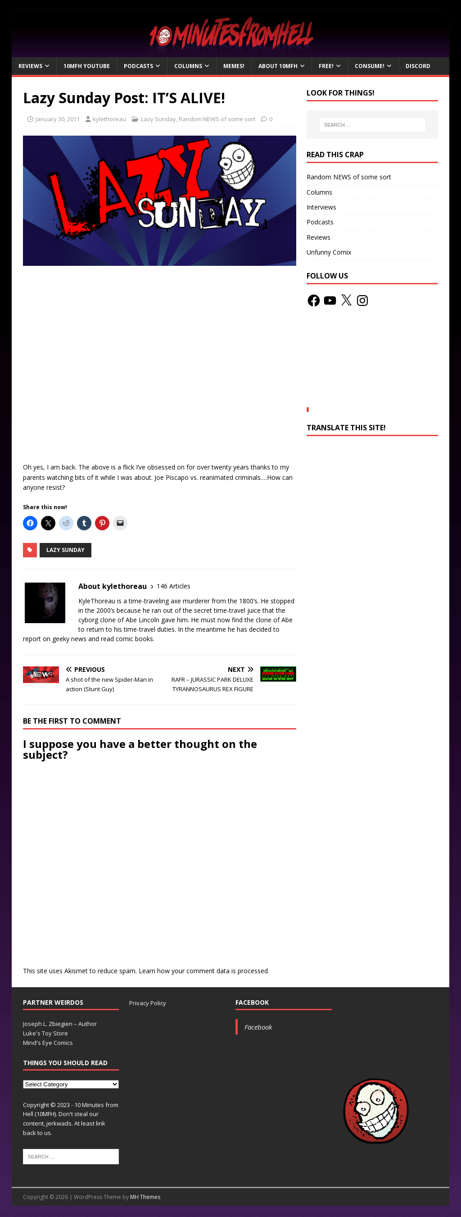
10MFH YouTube (86, 66)
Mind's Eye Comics (48, 1043)
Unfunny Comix (329, 252)
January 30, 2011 (58, 119)
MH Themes (145, 1197)
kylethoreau (109, 119)
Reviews (30, 66)
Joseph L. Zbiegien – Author (60, 1024)
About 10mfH (278, 66)
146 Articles (173, 586)
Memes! (233, 66)
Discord (418, 66)
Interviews (321, 207)
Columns (188, 66)
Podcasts (138, 66)
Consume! (369, 66)
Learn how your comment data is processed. (204, 970)
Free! (326, 66)
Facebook (252, 1002)
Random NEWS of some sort (217, 119)
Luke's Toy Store (45, 1033)
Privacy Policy (147, 1003)
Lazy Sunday (158, 119)
